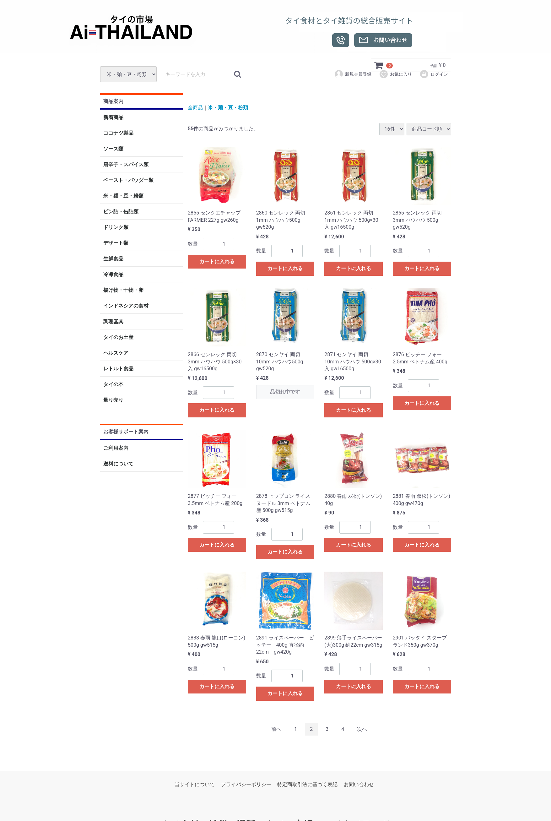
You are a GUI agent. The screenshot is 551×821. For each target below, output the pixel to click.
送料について (118, 464)
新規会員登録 (352, 74)
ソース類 (113, 149)
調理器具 (113, 322)
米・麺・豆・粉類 (123, 196)
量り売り (113, 400)
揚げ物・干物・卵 (123, 290)
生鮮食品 (113, 259)
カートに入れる (217, 261)
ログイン (433, 74)
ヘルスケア (115, 353)
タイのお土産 (118, 337)
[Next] (362, 729)
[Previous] (276, 729)
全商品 (195, 108)
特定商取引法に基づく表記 (307, 784)
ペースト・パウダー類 (128, 180)
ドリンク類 (115, 228)
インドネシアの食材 (126, 306)
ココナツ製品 (118, 133)
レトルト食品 (118, 369)
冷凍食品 (113, 275)
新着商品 (113, 118)
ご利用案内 (115, 448)
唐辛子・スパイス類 (126, 165)
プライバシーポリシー (246, 784)
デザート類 (115, 243)
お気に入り (395, 74)
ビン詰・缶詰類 (120, 212)
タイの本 (113, 385)
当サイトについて (195, 784)
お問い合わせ (359, 784)
